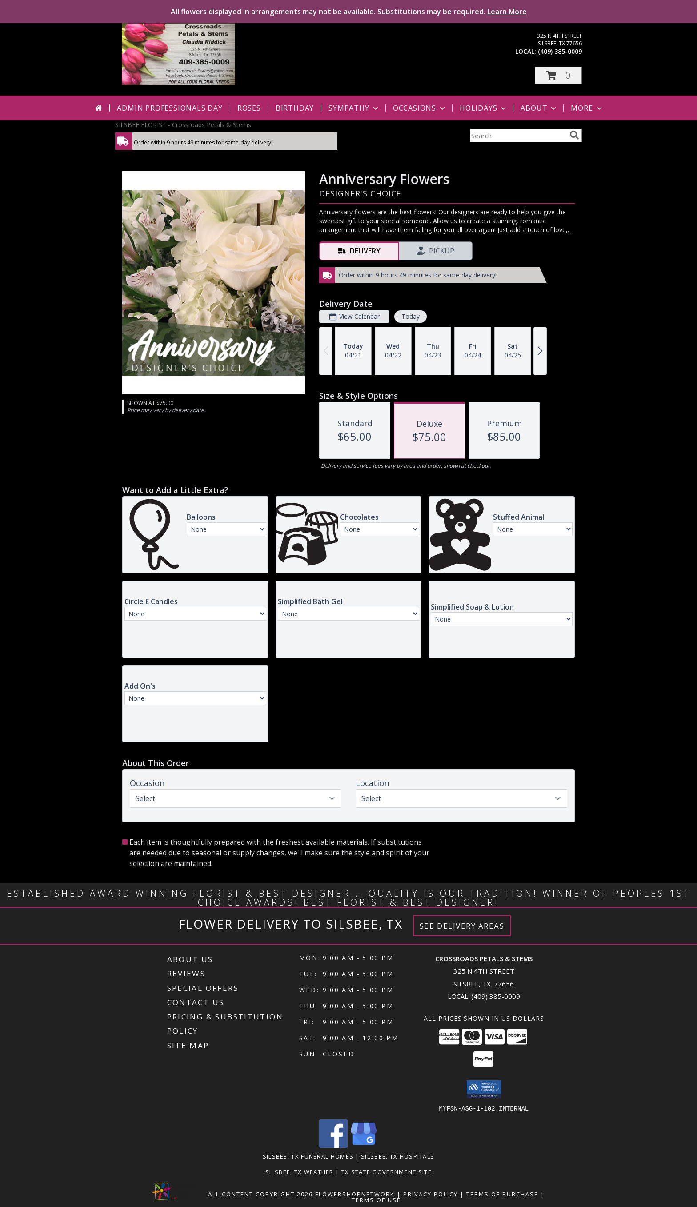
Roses (249, 108)
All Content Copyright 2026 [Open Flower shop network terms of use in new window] (260, 1194)
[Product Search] (517, 135)
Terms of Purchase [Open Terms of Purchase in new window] (502, 1194)
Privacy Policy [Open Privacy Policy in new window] (430, 1194)
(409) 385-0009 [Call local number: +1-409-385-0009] (560, 51)
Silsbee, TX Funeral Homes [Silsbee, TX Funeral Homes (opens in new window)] (308, 1156)
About (539, 108)
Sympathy (354, 108)
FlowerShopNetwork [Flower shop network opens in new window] (355, 1194)
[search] (574, 135)
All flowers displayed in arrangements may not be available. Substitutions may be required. (349, 11)
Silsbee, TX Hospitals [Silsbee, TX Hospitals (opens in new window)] (397, 1156)
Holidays (484, 108)
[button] (558, 75)
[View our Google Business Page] (363, 1145)
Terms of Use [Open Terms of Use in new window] (376, 1199)
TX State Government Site (386, 1171)
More (587, 108)
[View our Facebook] (333, 1145)
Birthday (295, 108)
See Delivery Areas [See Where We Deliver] (462, 926)
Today (410, 316)
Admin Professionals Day (169, 108)
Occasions (420, 108)
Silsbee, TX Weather (299, 1171)
